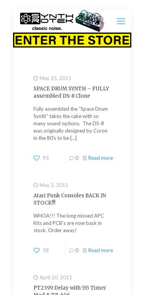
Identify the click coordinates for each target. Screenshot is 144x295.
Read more (100, 158)
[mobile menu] (120, 21)
